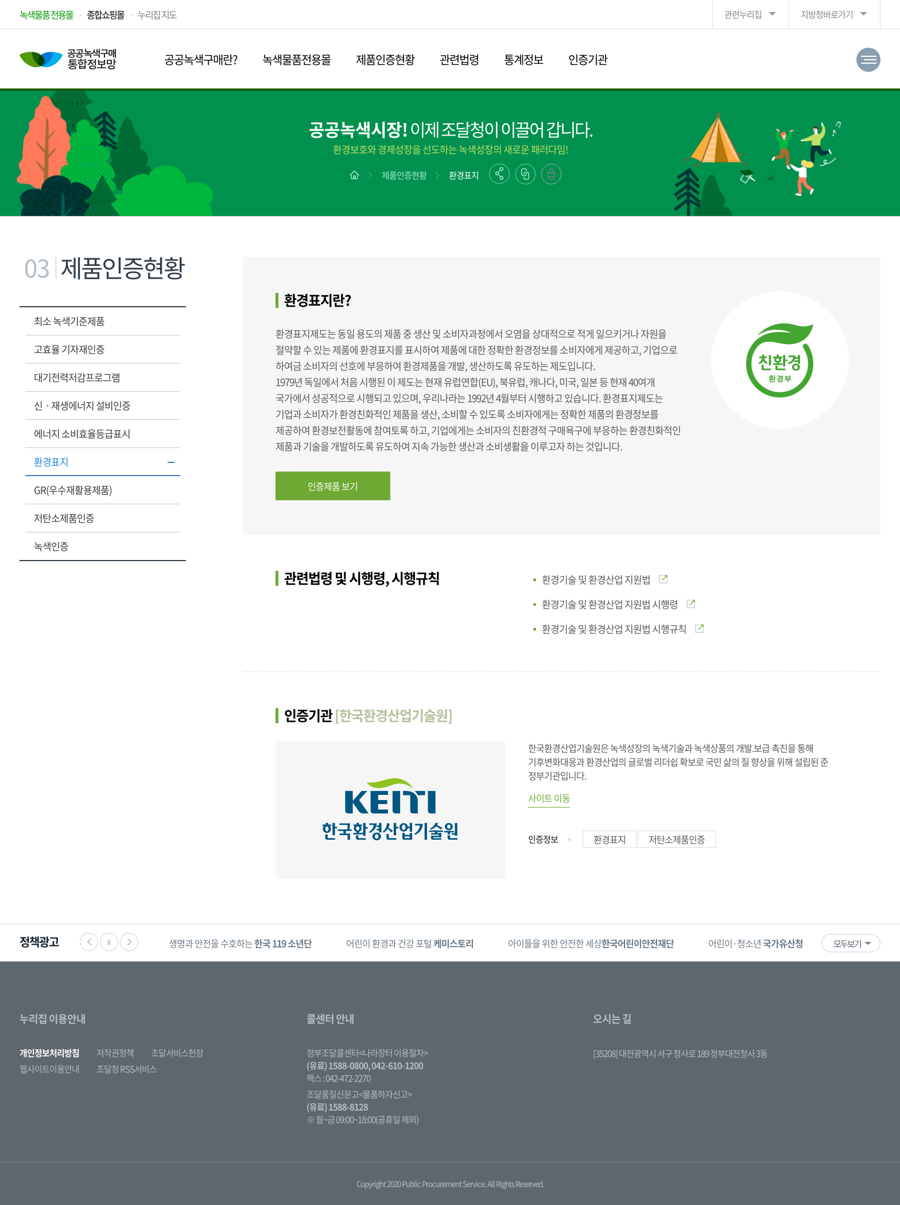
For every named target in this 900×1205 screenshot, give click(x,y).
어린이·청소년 (755, 943)
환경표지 (464, 175)
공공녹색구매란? (200, 59)
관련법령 (459, 59)
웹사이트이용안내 (49, 1069)
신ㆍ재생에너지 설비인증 (82, 405)
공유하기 (499, 174)
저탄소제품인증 (64, 518)
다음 (129, 942)
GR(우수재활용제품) (73, 489)
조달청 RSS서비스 (126, 1069)
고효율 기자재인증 (69, 349)
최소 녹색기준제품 (69, 321)
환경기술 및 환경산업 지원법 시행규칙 (623, 628)
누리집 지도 (157, 14)
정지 (109, 942)
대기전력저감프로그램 (77, 377)
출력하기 (551, 174)
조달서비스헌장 (177, 1052)
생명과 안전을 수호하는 (240, 943)
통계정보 (523, 59)
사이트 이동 (549, 798)
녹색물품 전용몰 (46, 14)
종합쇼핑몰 (105, 14)
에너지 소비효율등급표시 (82, 433)
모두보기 (847, 943)
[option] (240, 942)
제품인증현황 (385, 59)
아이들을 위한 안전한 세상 (591, 943)
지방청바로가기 (827, 14)
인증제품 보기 (333, 486)
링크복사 (525, 174)
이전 (89, 942)
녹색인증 (51, 546)
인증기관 (587, 59)
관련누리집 (743, 14)
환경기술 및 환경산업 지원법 (605, 579)
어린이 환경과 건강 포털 (410, 943)
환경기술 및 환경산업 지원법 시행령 (618, 604)
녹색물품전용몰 (296, 59)
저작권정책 (115, 1052)
